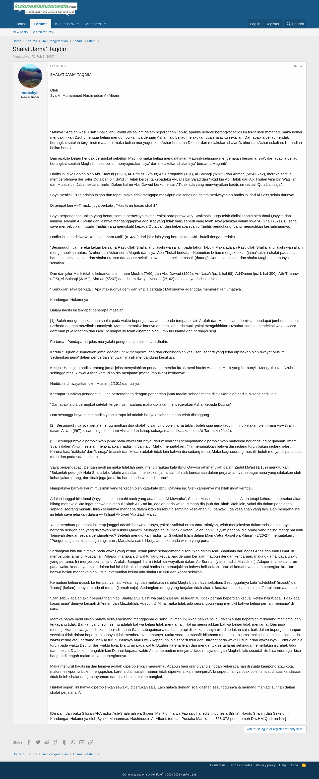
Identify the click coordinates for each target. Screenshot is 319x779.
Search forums (42, 32)
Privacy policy (265, 765)
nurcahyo (22, 56)
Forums (41, 24)
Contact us (217, 765)
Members (93, 24)
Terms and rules (240, 765)
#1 (302, 66)
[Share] (295, 66)
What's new (64, 24)
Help (282, 765)
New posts (20, 32)
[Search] (295, 23)
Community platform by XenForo (160, 774)
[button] (77, 23)
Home (21, 24)
